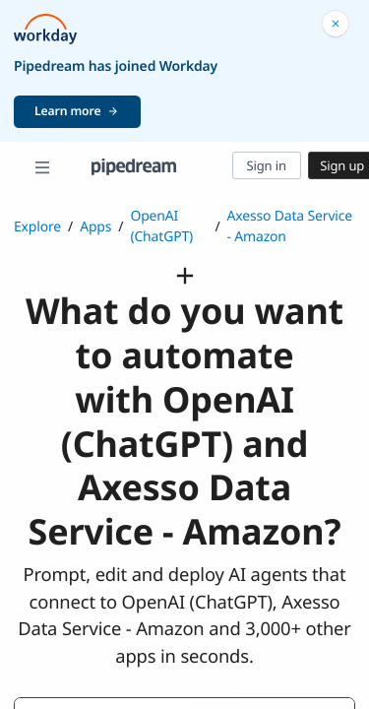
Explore (37, 227)
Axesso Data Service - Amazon (289, 226)
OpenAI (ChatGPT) (161, 226)
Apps (95, 227)
